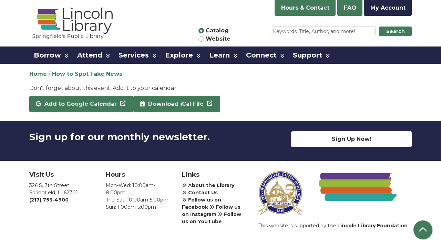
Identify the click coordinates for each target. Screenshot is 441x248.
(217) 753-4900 (49, 200)
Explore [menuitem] (179, 55)
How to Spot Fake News (87, 74)
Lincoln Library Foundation (372, 226)
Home (38, 74)
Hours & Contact (305, 7)
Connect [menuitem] (261, 55)
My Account (388, 7)
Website (218, 38)
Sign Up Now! (351, 139)
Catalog (217, 30)
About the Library (208, 185)
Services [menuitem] (134, 55)
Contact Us (200, 192)
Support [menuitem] (307, 55)
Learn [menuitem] (219, 55)
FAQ (350, 7)
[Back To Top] (422, 229)
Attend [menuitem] (89, 55)
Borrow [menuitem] (47, 55)
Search (395, 31)
